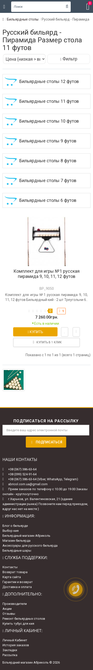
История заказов (15, 645)
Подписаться (46, 442)
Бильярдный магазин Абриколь (26, 535)
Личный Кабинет (14, 640)
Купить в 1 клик (46, 342)
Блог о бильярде (15, 526)
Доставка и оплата (17, 587)
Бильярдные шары (16, 550)
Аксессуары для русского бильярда (30, 545)
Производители (14, 604)
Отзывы (8, 614)
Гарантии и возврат (17, 582)
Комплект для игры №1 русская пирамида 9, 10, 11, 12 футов (46, 273)
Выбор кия (10, 531)
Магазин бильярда (16, 540)
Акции (7, 609)
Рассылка (9, 655)
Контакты (10, 567)
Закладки (9, 650)
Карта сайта (11, 577)
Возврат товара (15, 572)
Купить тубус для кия (18, 623)
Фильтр (68, 58)
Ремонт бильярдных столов (23, 618)
